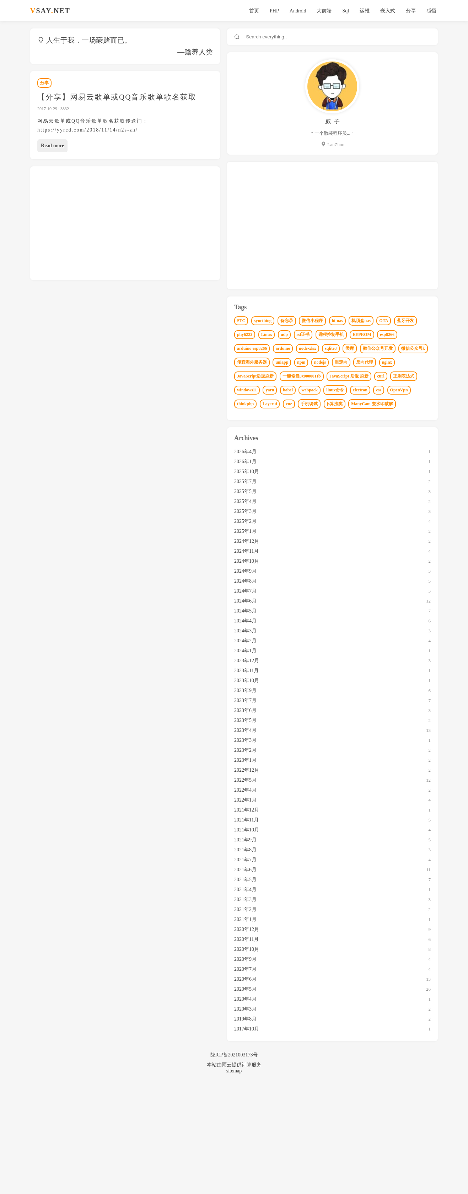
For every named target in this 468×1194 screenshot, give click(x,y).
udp (343, 362)
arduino (347, 389)
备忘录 (389, 320)
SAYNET (52, 11)
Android (295, 11)
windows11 (350, 472)
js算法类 (348, 513)
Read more (53, 136)
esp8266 (374, 375)
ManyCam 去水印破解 (386, 513)
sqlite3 (395, 389)
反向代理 (390, 430)
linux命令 (349, 485)
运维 (362, 11)
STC (344, 320)
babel (391, 472)
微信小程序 (350, 334)
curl (391, 458)
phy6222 (391, 348)
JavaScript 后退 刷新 (359, 458)
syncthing (365, 320)
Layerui (372, 499)
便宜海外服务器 (355, 416)
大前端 (321, 11)
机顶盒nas (399, 334)
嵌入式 (385, 11)
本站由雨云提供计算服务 (234, 1174)
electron (373, 485)
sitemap (234, 1180)
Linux (412, 348)
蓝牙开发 (366, 348)
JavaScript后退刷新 (358, 444)
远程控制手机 (390, 362)
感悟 (429, 11)
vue (392, 499)
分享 (408, 11)
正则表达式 (414, 458)
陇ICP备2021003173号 (234, 1164)
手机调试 (412, 499)
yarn (373, 472)
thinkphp (348, 499)
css (392, 485)
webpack (412, 472)
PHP (271, 11)
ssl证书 (362, 362)
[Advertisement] (175, 214)
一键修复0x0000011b (404, 444)
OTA (344, 348)
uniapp (384, 416)
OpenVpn (412, 485)
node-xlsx (372, 389)
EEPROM (349, 375)
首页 (251, 11)
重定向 (366, 430)
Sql (343, 11)
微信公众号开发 (355, 403)
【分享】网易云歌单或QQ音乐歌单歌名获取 (118, 97)
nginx (413, 430)
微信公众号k (390, 403)
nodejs (346, 430)
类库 (414, 389)
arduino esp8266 (405, 375)
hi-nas (375, 334)
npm (404, 416)
